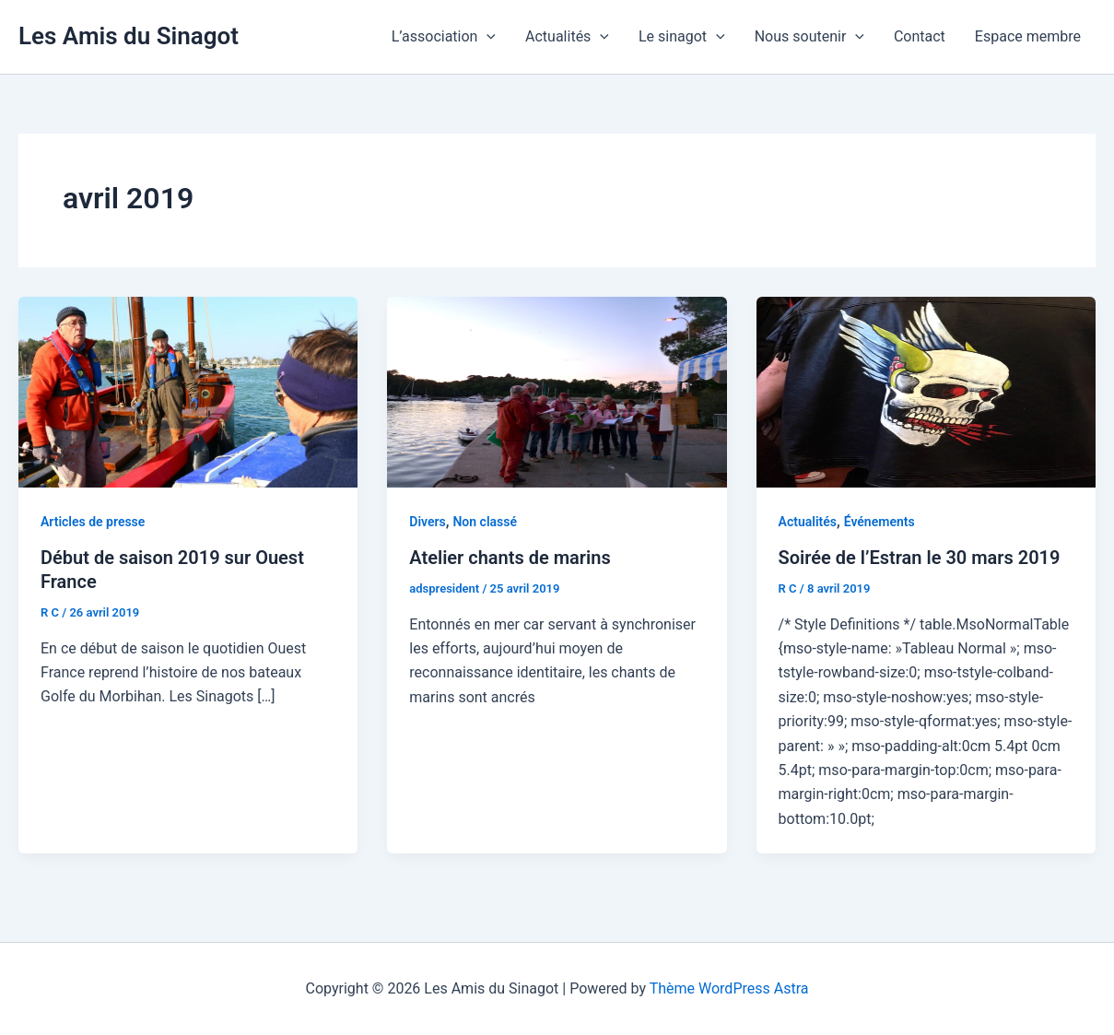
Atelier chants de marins (509, 558)
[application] (486, 37)
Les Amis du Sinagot (128, 36)
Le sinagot (682, 37)
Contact (919, 36)
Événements (879, 521)
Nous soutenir (809, 37)
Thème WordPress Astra (729, 988)
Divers (427, 521)
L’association (444, 37)
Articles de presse (93, 521)
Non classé (484, 521)
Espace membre (1028, 36)
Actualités (567, 37)
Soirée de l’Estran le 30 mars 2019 (920, 558)
